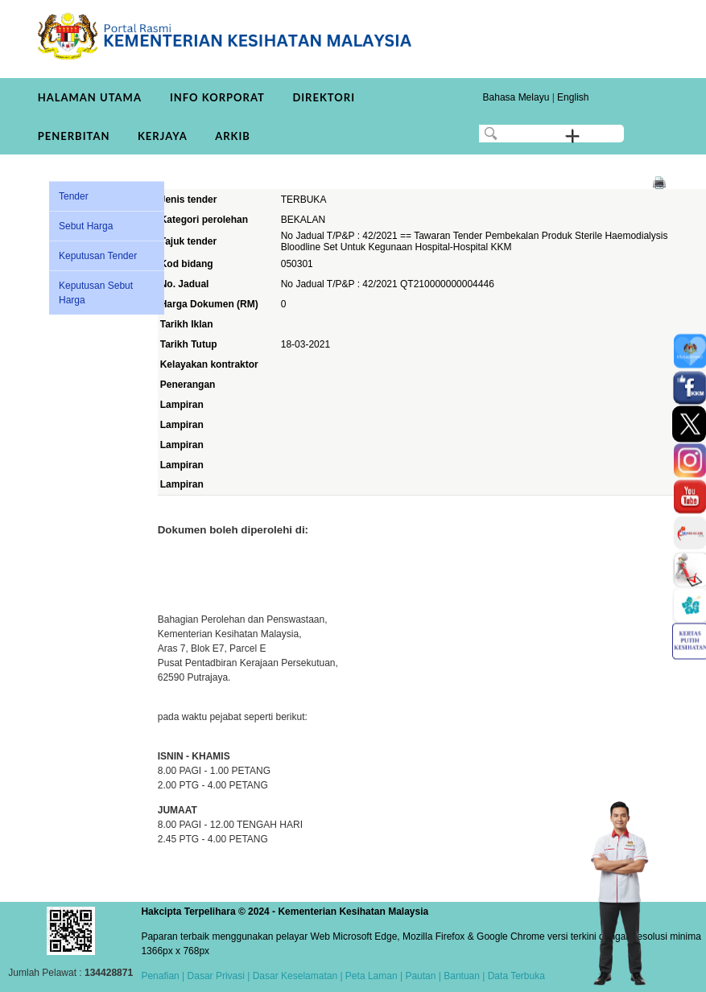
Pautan (420, 976)
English (572, 97)
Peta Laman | (374, 976)
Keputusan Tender (98, 255)
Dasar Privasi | (217, 976)
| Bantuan (458, 976)
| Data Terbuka (512, 976)
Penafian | (162, 976)
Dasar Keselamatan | (296, 976)
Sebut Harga (86, 226)
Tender (74, 196)
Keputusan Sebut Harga (96, 293)
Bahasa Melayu (516, 97)
